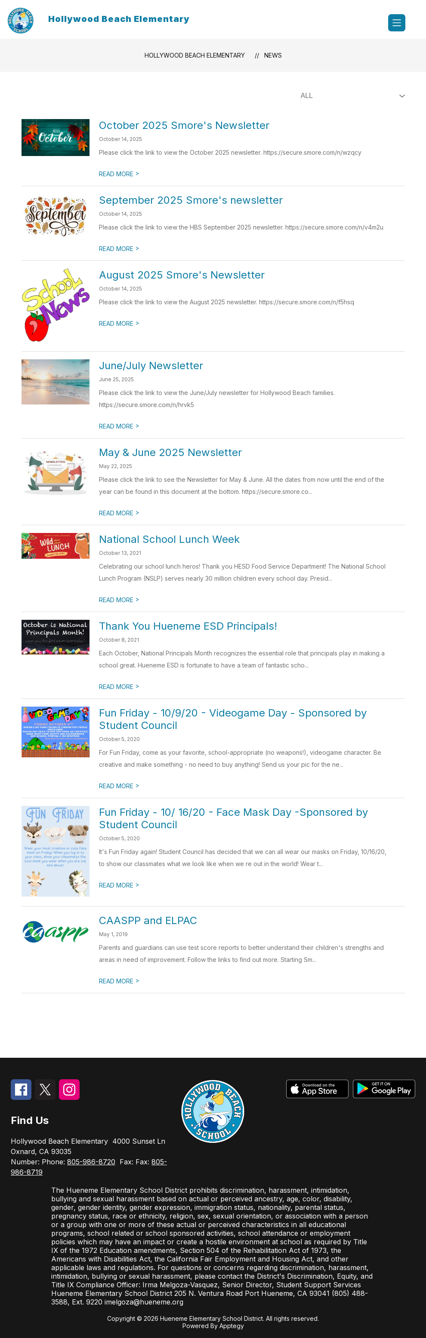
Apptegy (231, 1325)
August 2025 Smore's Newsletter (182, 275)
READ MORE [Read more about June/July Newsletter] (119, 426)
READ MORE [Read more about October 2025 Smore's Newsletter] (119, 174)
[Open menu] (396, 22)
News (273, 55)
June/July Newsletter (151, 365)
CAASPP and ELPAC (148, 920)
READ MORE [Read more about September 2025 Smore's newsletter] (119, 248)
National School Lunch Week (169, 539)
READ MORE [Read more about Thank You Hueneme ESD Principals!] (119, 686)
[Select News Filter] (351, 96)
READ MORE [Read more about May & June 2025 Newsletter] (119, 513)
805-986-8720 (91, 1161)
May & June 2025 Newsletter (170, 452)
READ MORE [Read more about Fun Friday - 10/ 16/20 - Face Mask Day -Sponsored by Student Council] (119, 885)
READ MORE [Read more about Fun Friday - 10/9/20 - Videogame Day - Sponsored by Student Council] (119, 786)
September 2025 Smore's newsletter (191, 200)
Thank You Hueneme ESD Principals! (188, 626)
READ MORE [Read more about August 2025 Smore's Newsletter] (119, 323)
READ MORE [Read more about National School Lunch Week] (119, 599)
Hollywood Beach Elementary (195, 55)
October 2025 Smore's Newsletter (184, 125)
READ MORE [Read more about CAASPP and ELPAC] (119, 981)
